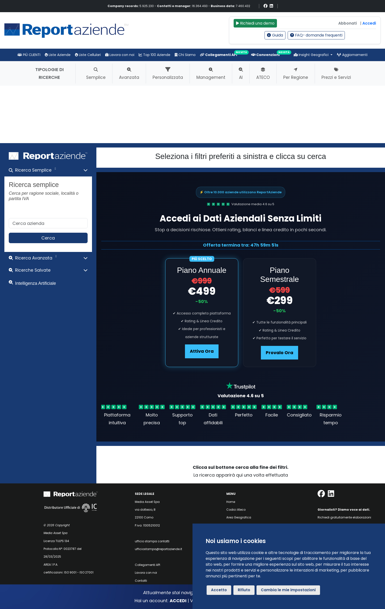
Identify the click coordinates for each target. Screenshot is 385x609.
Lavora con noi (119, 54)
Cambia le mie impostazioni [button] (288, 589)
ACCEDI (178, 601)
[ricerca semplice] (48, 223)
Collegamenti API (218, 54)
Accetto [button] (219, 589)
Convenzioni (265, 54)
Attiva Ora (202, 351)
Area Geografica (238, 517)
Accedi (369, 23)
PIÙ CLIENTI (29, 54)
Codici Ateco (236, 510)
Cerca (48, 238)
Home (230, 502)
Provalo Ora (279, 353)
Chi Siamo (185, 54)
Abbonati (347, 23)
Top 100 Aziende (154, 54)
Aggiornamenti (352, 54)
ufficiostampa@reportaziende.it (158, 549)
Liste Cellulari (88, 54)
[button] (48, 171)
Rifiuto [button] (244, 589)
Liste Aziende (58, 54)
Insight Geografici (312, 54)
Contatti (141, 581)
